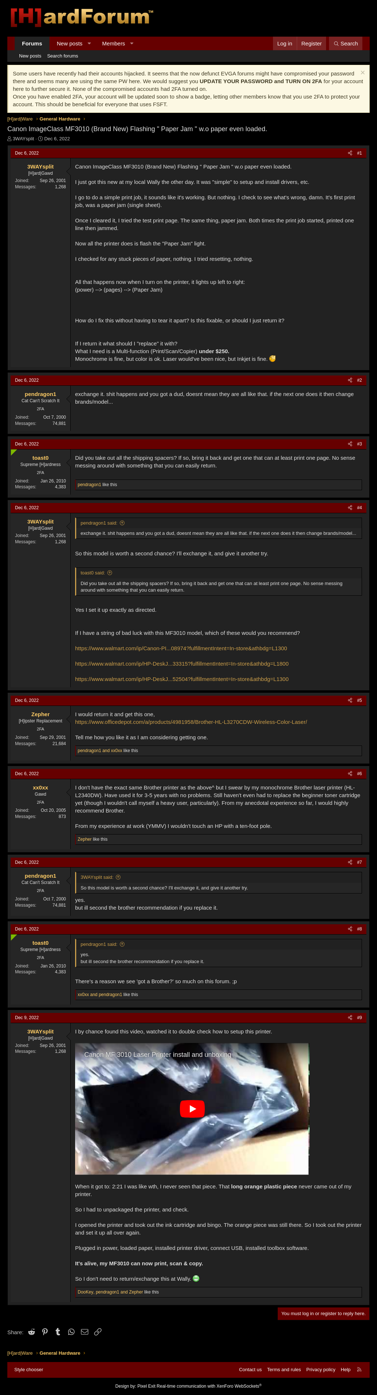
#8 (359, 929)
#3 (359, 444)
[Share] (350, 153)
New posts (69, 43)
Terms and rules (284, 1369)
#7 (359, 862)
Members (113, 43)
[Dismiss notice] (362, 73)
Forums (32, 43)
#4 (359, 507)
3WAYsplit (23, 138)
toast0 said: (93, 573)
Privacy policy (320, 1369)
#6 (359, 773)
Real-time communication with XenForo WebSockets (209, 1386)
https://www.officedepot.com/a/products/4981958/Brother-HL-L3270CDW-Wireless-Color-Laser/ (191, 722)
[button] (89, 43)
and (100, 750)
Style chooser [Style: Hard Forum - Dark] (28, 1369)
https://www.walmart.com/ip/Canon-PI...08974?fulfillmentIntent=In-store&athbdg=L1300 (181, 648)
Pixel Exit (146, 1386)
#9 (359, 1017)
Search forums (62, 56)
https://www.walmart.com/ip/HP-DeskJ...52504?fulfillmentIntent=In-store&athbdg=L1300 (182, 679)
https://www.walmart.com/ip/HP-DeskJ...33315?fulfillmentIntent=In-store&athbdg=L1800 (182, 664)
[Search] (345, 43)
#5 (359, 700)
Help (346, 1369)
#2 (359, 380)
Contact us (250, 1369)
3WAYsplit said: (97, 877)
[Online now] (12, 450)
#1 (359, 153)
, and (110, 1292)
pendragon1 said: (99, 523)
